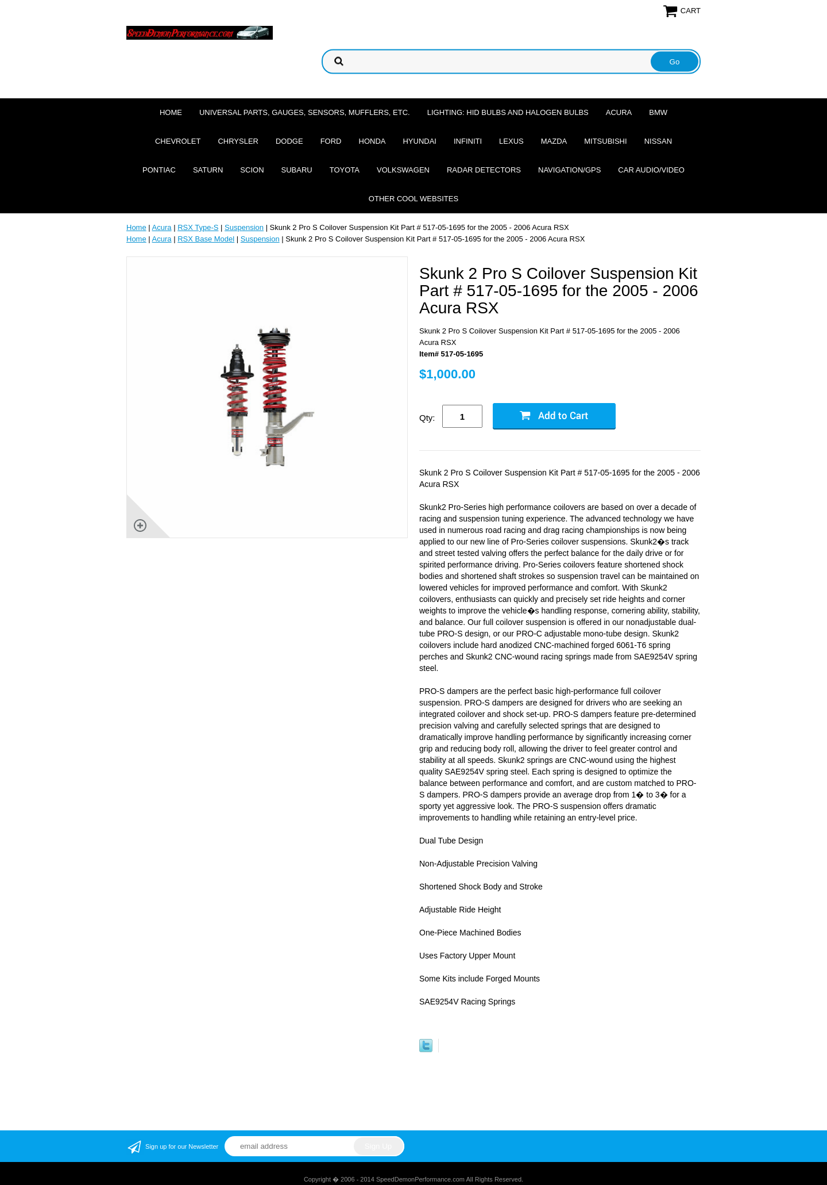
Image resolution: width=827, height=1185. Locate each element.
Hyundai (419, 141)
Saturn (208, 170)
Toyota (345, 170)
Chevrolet (177, 141)
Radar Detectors (484, 170)
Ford (331, 141)
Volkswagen (403, 170)
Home (171, 112)
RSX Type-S (197, 227)
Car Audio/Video (651, 170)
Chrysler (238, 141)
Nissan (658, 141)
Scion (252, 170)
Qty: (427, 418)
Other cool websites (413, 198)
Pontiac (159, 170)
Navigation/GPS (569, 170)
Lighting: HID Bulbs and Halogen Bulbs (508, 112)
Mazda (554, 141)
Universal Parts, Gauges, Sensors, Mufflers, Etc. (304, 112)
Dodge (289, 141)
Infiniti (468, 141)
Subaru (296, 170)
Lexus (511, 141)
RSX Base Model (205, 239)
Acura (619, 112)
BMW (658, 112)
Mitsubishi (605, 141)
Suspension (244, 227)
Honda (372, 141)
